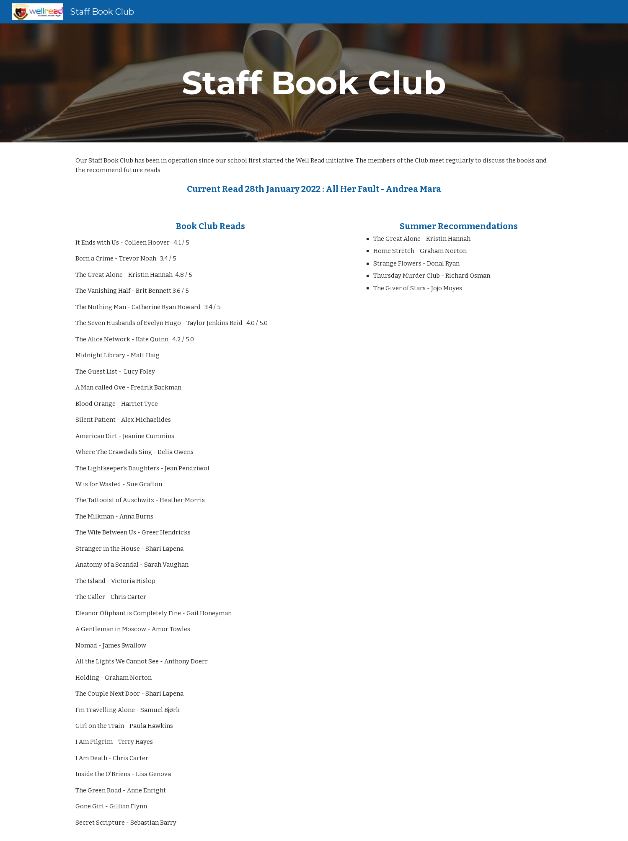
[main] (314, 83)
